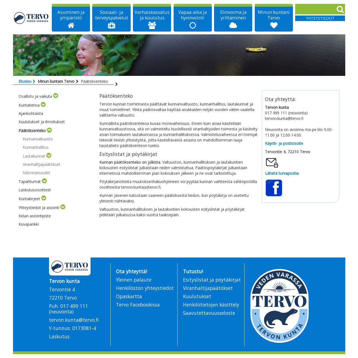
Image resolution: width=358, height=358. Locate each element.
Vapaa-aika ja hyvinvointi (192, 14)
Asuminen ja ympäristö (70, 14)
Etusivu (25, 81)
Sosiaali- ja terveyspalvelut (111, 14)
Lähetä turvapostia (282, 173)
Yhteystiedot (320, 18)
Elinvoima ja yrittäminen (233, 14)
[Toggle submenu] (55, 96)
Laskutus (59, 336)
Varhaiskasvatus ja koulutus (152, 14)
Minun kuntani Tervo (274, 14)
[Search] (320, 9)
